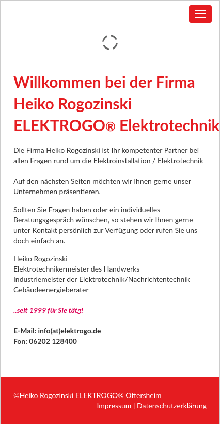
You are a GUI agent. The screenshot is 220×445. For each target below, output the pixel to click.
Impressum (114, 405)
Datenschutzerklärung (172, 405)
